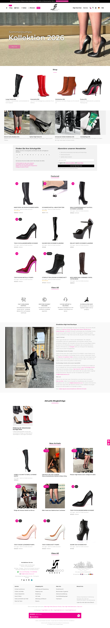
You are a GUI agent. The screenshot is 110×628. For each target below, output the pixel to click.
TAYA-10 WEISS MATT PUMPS (50, 544)
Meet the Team (18, 601)
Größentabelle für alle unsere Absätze (25, 163)
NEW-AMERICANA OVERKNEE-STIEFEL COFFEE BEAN (81, 278)
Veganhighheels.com (59, 610)
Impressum (59, 598)
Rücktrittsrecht (59, 589)
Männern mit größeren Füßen (65, 357)
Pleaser (81, 329)
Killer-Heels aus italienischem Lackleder (53, 510)
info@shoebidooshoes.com (62, 374)
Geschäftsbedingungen (62, 596)
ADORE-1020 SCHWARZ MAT (78, 544)
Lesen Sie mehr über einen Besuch (85, 602)
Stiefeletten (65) (67, 101)
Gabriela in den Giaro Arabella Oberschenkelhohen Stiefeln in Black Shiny (54, 475)
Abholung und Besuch (40, 598)
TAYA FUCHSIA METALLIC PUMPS (23, 277)
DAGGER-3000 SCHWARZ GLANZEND (53, 243)
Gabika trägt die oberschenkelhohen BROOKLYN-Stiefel (72, 389)
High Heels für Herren (78, 369)
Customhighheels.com (70, 610)
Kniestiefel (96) (42, 101)
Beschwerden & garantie (62, 591)
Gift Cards (37, 596)
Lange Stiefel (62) (18, 101)
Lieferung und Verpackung (41, 589)
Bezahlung (38, 594)
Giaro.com (79, 606)
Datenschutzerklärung (61, 594)
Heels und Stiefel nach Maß (21, 598)
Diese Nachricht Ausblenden (62, 1)
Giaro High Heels (75, 329)
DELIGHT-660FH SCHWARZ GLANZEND (81, 243)
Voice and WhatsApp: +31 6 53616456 (27, 572)
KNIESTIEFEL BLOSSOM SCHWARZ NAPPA (26, 207)
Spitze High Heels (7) (41, 137)
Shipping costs (39, 591)
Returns (37, 601)
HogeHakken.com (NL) (47, 610)
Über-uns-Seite (59, 381)
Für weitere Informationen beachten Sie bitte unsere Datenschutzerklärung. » (84, 1)
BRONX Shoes (87, 329)
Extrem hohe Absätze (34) (17, 138)
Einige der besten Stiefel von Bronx (24, 510)
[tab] (55, 443)
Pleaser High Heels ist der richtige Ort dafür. (83, 474)
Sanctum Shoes (66, 329)
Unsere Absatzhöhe (19, 594)
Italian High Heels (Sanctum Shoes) (52, 606)
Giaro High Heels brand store (69, 606)
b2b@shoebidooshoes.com (76, 383)
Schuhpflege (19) (91, 137)
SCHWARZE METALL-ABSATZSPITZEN (53, 207)
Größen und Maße (19, 591)
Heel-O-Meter (18, 596)
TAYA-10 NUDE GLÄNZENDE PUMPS (24, 544)
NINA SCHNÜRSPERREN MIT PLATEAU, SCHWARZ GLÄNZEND (81, 208)
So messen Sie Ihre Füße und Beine (24, 164)
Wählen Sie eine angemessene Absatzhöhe (26, 165)
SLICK (68, 331)
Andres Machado (60, 331)
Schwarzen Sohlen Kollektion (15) (67, 138)
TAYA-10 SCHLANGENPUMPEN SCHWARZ (26, 243)
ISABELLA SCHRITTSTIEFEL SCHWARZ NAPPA (25, 475)
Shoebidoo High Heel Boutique (66, 324)
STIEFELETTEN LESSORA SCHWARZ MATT (54, 277)
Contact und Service (20, 589)
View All (55, 288)
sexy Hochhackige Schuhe (88, 367)
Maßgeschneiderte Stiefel (22, 167)
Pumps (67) (92, 101)
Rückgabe (72, 346)
